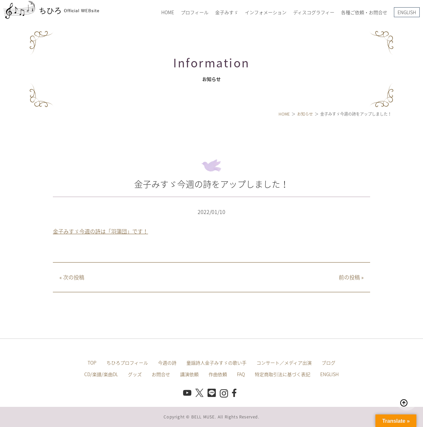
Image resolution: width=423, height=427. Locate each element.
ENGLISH (407, 12)
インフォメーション (266, 12)
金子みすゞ (226, 12)
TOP (92, 362)
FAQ (241, 374)
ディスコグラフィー (313, 12)
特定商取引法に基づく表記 (282, 374)
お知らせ (305, 114)
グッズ (135, 374)
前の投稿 (351, 277)
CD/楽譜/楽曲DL (101, 374)
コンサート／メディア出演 (284, 362)
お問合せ (161, 374)
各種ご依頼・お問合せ (364, 12)
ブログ (328, 362)
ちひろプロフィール (127, 362)
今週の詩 (167, 362)
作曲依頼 (218, 374)
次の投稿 (71, 277)
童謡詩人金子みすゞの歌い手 (216, 362)
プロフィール (195, 12)
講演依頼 (189, 374)
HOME (167, 12)
